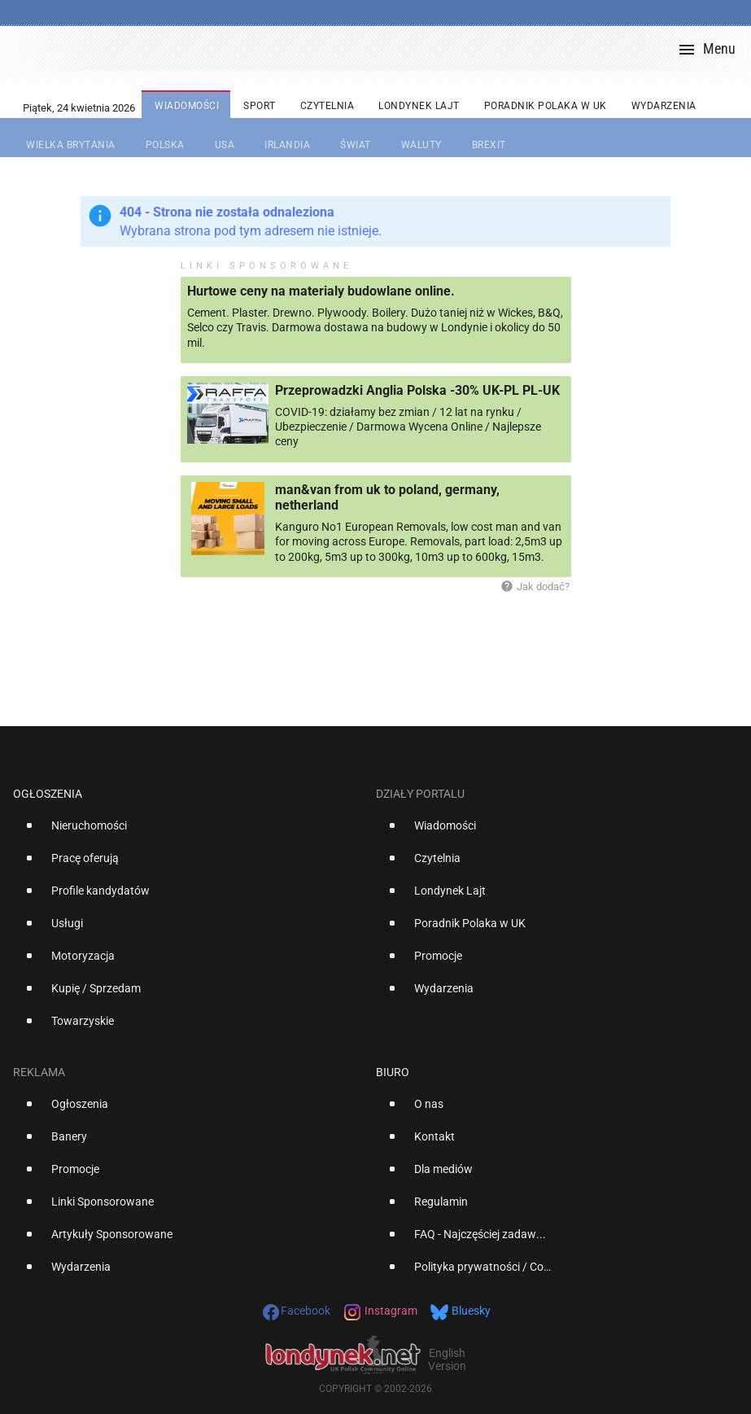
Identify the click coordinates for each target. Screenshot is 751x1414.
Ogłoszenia (47, 793)
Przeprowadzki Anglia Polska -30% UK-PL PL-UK (417, 390)
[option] (188, 832)
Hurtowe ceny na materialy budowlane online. (321, 291)
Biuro (392, 1072)
